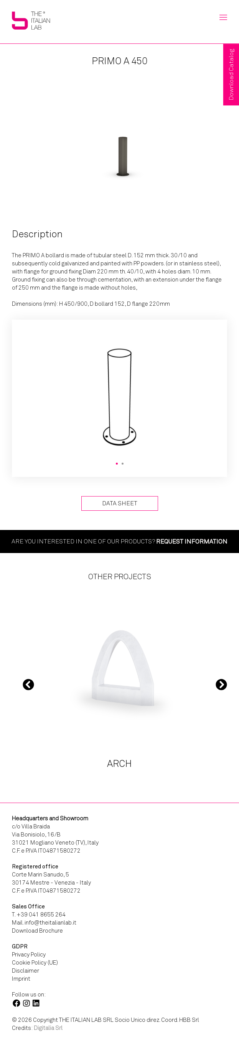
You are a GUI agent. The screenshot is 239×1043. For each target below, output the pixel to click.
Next (221, 684)
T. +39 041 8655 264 (39, 914)
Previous (28, 684)
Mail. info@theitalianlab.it (44, 922)
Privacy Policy (29, 954)
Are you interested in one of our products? (119, 541)
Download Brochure (37, 930)
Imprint (21, 978)
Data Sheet (119, 503)
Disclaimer (25, 970)
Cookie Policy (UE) (35, 962)
